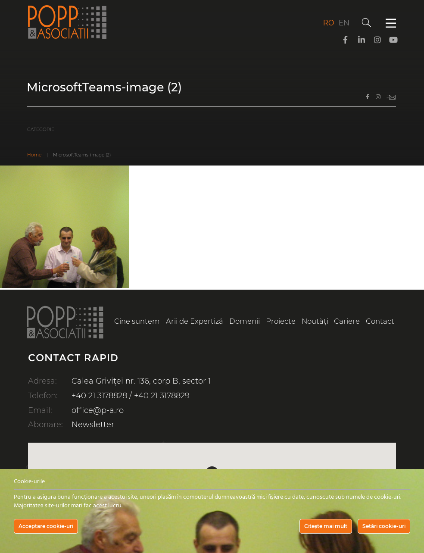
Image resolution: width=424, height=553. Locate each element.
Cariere (347, 321)
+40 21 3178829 (162, 395)
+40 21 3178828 (99, 395)
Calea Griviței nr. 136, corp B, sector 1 (141, 381)
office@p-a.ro (98, 410)
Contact (380, 321)
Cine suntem (137, 321)
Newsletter (93, 424)
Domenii (244, 321)
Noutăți (315, 321)
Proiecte (281, 321)
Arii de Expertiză (194, 321)
